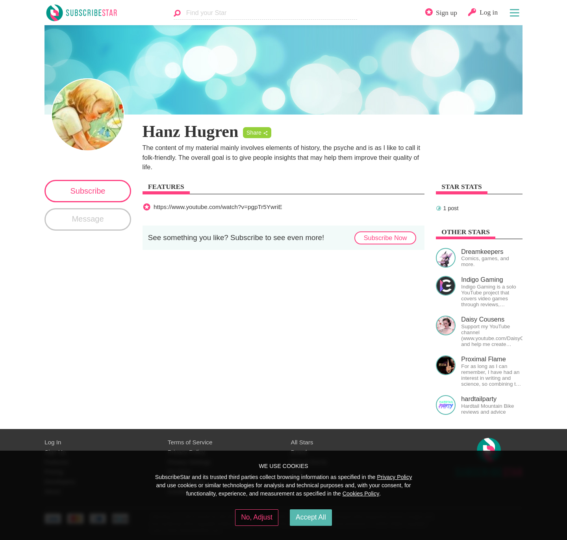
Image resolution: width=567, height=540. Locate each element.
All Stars (302, 442)
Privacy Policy (394, 477)
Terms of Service (190, 442)
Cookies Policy (361, 493)
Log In (52, 442)
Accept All (311, 517)
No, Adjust (256, 517)
